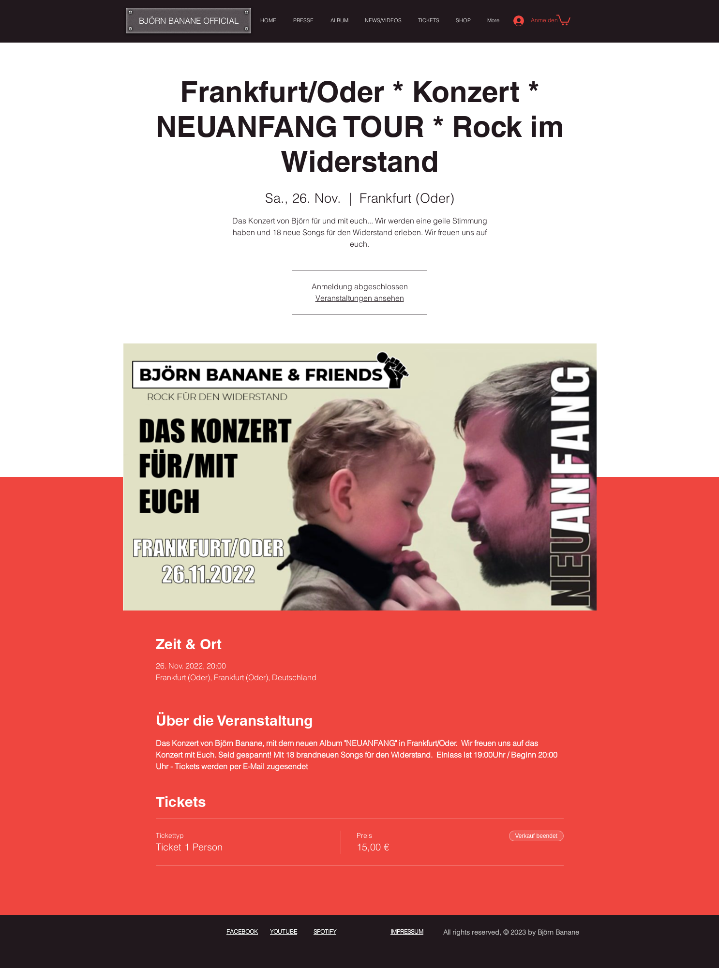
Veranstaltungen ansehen (359, 298)
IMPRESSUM (406, 931)
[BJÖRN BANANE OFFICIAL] (188, 20)
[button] (563, 19)
